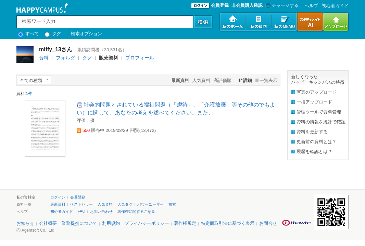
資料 (44, 57)
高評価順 (222, 80)
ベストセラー (81, 204)
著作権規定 (185, 223)
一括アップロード (314, 102)
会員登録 (220, 5)
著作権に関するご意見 (136, 211)
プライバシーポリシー (147, 223)
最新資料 (57, 204)
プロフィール (139, 57)
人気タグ (125, 204)
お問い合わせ (101, 211)
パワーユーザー (150, 204)
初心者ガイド (335, 5)
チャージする (281, 5)
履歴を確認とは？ (314, 151)
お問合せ (268, 223)
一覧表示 (268, 80)
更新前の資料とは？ (317, 141)
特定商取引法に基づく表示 (227, 223)
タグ (53, 33)
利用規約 (111, 223)
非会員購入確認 (247, 5)
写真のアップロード (317, 92)
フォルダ (65, 57)
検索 (172, 204)
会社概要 (48, 223)
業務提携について (79, 223)
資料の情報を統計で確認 (321, 121)
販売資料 (108, 57)
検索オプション (86, 33)
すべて (28, 33)
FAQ (81, 211)
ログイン (57, 197)
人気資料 (201, 80)
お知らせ (25, 223)
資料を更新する (312, 131)
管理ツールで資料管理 (319, 111)
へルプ (311, 5)
